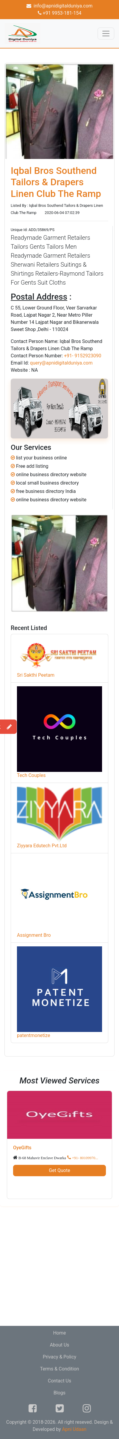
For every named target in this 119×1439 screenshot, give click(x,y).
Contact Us (59, 1381)
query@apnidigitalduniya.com (61, 363)
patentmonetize (33, 1035)
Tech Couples (31, 775)
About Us (59, 1345)
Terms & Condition (59, 1369)
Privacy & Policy (59, 1357)
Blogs (59, 1393)
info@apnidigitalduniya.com (59, 6)
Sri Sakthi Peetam (35, 675)
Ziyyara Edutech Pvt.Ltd (42, 845)
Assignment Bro (34, 935)
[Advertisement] (59, 1266)
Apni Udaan (74, 1429)
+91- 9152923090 (82, 356)
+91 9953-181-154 (60, 13)
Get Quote (59, 1170)
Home (59, 1333)
